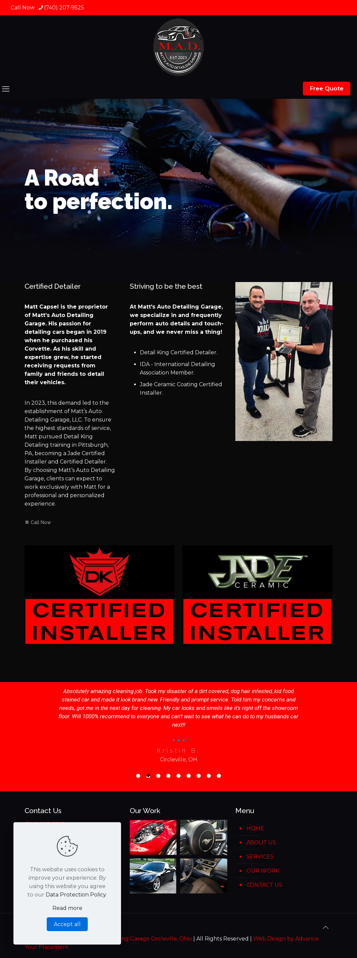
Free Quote (327, 88)
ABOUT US (261, 842)
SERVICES (260, 856)
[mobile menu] (5, 89)
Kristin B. (178, 750)
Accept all (67, 924)
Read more (67, 908)
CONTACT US (264, 885)
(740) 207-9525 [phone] (64, 7)
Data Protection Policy (76, 894)
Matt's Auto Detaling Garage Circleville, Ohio (132, 938)
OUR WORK (262, 871)
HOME (255, 828)
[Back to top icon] (325, 927)
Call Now (38, 522)
